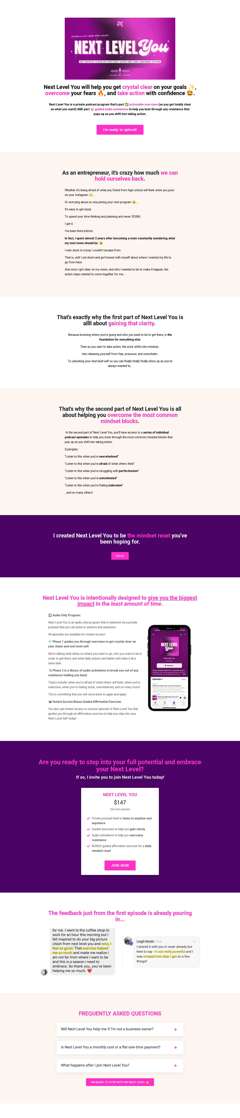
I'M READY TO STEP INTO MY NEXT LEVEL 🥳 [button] (120, 1096)
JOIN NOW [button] (120, 878)
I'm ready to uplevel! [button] (120, 130)
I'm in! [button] (120, 560)
